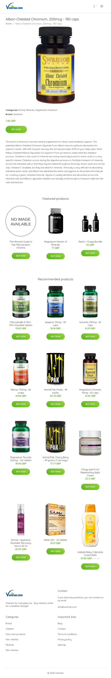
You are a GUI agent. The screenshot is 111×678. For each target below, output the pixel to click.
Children (10, 628)
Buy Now (16, 129)
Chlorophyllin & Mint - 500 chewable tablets (20, 324)
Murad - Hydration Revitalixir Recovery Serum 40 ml (21, 543)
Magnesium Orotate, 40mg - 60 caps (90, 391)
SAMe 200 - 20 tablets (55, 540)
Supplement (41, 110)
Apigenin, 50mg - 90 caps (55, 324)
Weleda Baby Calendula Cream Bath (90, 554)
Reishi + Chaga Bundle (90, 241)
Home (9, 23)
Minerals (30, 110)
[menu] (102, 6)
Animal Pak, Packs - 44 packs (55, 391)
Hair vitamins (12, 639)
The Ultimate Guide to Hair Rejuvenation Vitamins (20, 244)
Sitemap (62, 644)
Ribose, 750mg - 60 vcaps (21, 391)
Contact (62, 628)
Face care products (15, 634)
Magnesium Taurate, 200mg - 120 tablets (21, 459)
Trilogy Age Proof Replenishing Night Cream (90, 472)
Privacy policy (65, 639)
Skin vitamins (12, 650)
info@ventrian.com (67, 607)
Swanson (52, 110)
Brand (22, 110)
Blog (60, 623)
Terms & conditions (67, 634)
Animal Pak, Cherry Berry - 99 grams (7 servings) (55, 459)
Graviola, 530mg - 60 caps (90, 324)
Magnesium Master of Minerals (55, 243)
